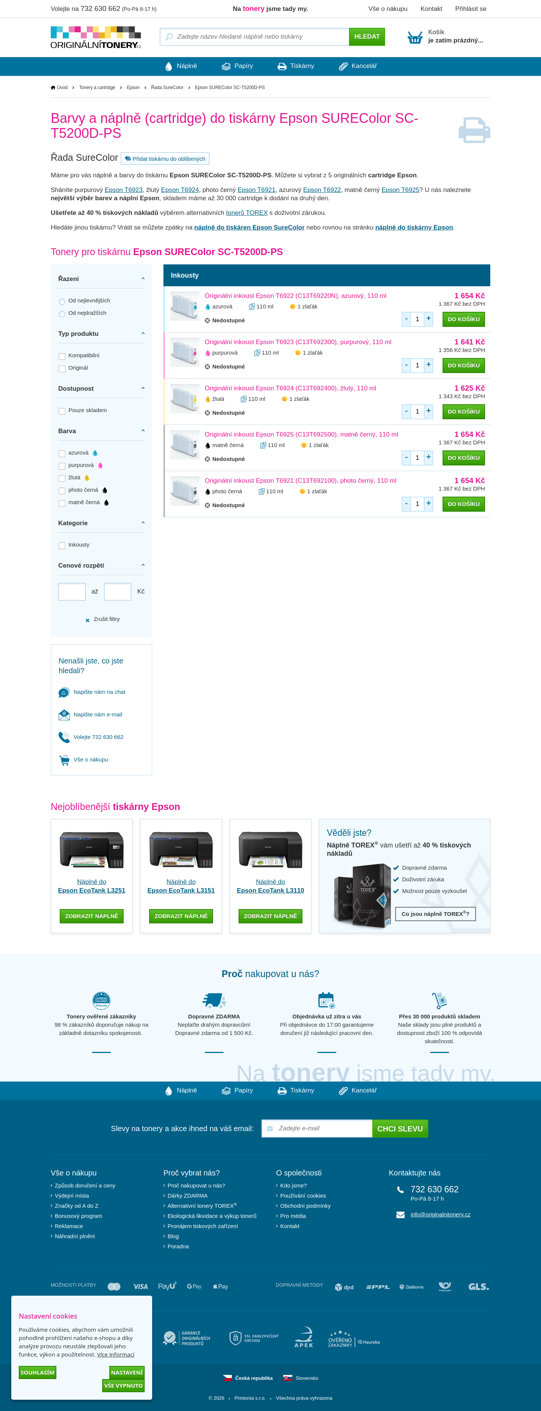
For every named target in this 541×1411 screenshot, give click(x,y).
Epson (133, 87)
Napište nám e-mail (90, 714)
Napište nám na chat (92, 692)
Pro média (293, 1215)
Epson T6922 (322, 189)
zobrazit (91, 915)
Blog (173, 1236)
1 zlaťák (307, 306)
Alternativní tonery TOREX (204, 1205)
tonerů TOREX (247, 212)
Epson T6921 (256, 189)
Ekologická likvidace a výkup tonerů (212, 1215)
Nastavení (127, 1372)
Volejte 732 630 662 (91, 737)
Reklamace (69, 1225)
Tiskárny (296, 66)
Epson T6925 (401, 189)
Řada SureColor (167, 87)
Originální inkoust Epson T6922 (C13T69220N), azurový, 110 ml (296, 295)
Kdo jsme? (293, 1185)
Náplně (178, 66)
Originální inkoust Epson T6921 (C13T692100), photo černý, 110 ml (300, 480)
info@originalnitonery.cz (440, 1214)
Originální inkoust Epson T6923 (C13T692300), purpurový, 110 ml (298, 342)
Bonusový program (78, 1215)
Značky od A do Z (76, 1205)
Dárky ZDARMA (188, 1195)
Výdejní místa (72, 1195)
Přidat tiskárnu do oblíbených (164, 158)
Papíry (236, 66)
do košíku (464, 319)
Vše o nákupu (388, 8)
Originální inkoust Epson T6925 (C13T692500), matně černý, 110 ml (301, 434)
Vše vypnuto (123, 1385)
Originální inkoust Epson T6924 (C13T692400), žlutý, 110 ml (290, 388)
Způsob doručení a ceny (85, 1185)
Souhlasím (37, 1372)
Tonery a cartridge (97, 87)
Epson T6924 (180, 189)
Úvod (62, 87)
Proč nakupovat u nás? (196, 1185)
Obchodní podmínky (305, 1205)
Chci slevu (400, 1128)
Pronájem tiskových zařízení (203, 1225)
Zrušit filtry (102, 619)
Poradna (178, 1246)
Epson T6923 (124, 189)
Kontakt (431, 8)
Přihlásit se (471, 8)
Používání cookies (303, 1195)
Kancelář (360, 66)
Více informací (115, 1354)
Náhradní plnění (75, 1236)
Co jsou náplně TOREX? (436, 913)
